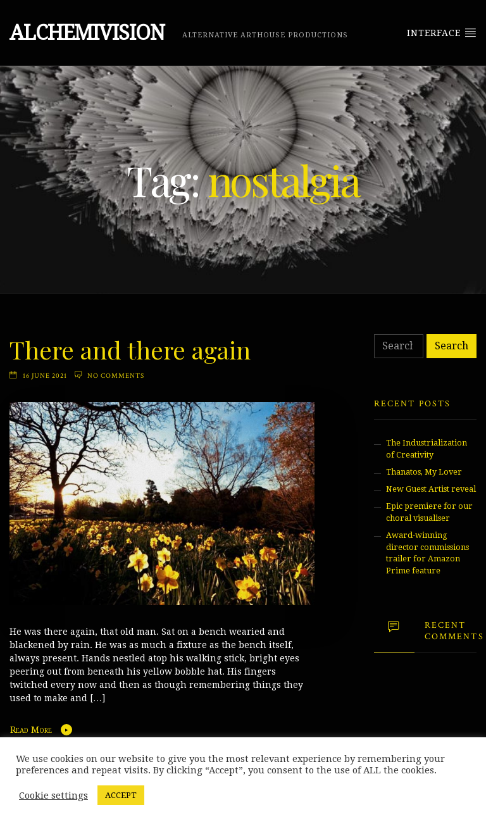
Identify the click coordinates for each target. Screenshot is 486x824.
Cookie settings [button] (53, 795)
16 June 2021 (45, 375)
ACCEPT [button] (121, 795)
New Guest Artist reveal (431, 489)
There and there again (130, 349)
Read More (31, 730)
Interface (442, 32)
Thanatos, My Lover (424, 472)
